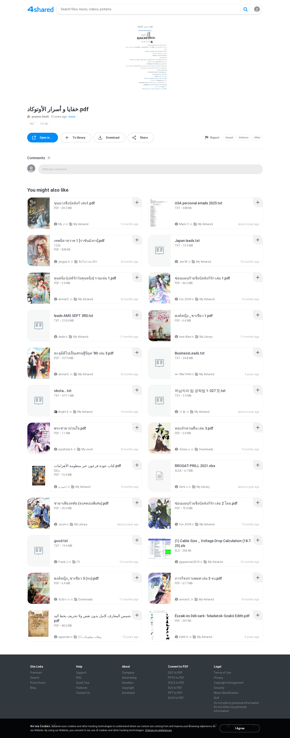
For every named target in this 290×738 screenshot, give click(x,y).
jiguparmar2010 (187, 561)
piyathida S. (63, 449)
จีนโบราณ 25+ (85, 261)
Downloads (204, 449)
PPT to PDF (175, 692)
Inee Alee (183, 336)
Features (81, 687)
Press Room (38, 682)
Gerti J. (181, 486)
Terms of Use (222, 672)
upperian (62, 637)
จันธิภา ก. (62, 599)
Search (34, 677)
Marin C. (182, 224)
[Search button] (245, 9)
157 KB (44, 123)
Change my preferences (158, 730)
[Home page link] (40, 9)
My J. (59, 224)
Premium (36, 672)
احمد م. (60, 486)
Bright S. (61, 411)
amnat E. (62, 299)
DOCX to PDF (176, 682)
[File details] (43, 213)
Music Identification (226, 692)
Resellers (128, 682)
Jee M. (181, 261)
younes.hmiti (38, 116)
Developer (128, 692)
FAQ (78, 677)
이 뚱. (180, 411)
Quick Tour (83, 682)
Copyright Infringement (228, 682)
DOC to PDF (175, 672)
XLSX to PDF (176, 697)
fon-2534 (183, 299)
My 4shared (78, 224)
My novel (85, 449)
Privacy (218, 677)
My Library (204, 336)
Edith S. (182, 637)
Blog (33, 687)
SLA (216, 697)
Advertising (129, 677)
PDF (32, 123)
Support (81, 672)
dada (59, 336)
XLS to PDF (175, 687)
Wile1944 (183, 374)
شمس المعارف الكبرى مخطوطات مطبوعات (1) (89, 637)
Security (219, 687)
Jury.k (60, 524)
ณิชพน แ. (183, 449)
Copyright (128, 687)
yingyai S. (62, 261)
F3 (76, 561)
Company (128, 672)
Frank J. (61, 561)
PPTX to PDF (176, 677)
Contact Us (83, 692)
